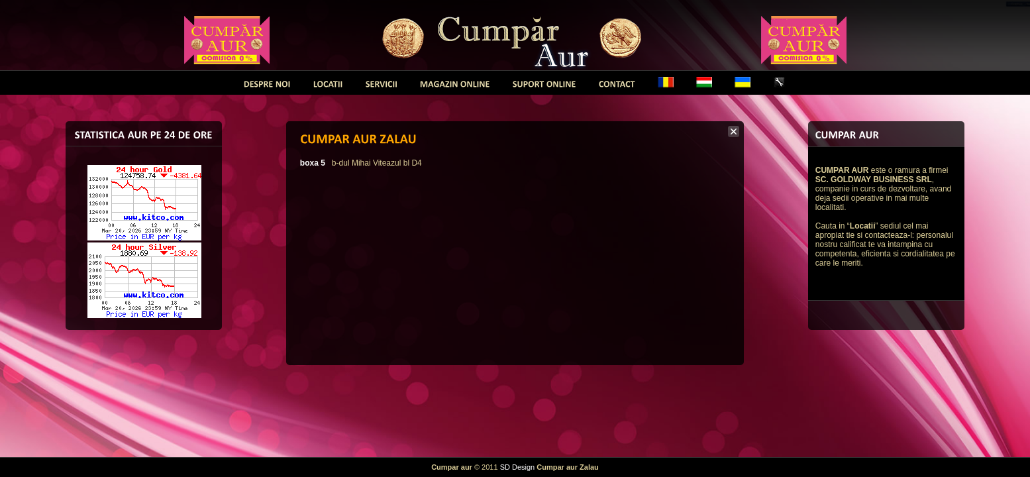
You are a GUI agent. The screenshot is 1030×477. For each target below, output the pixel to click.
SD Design (517, 467)
